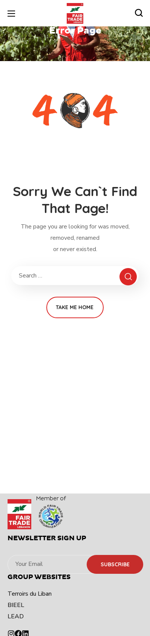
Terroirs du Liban (30, 594)
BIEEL (16, 605)
